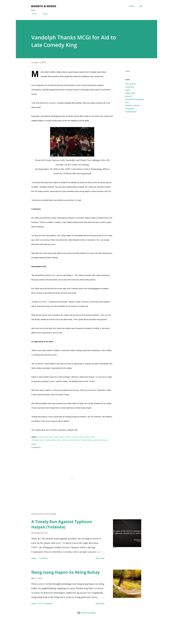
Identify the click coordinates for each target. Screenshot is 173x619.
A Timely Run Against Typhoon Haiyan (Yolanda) (61, 524)
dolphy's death (130, 93)
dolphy (127, 90)
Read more (100, 558)
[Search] (132, 6)
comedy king (129, 87)
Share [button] (127, 71)
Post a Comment (45, 604)
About (44, 14)
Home (33, 14)
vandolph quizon (131, 112)
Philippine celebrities (132, 105)
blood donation (130, 84)
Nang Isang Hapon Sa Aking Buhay (65, 572)
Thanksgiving (129, 108)
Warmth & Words (43, 6)
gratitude (128, 96)
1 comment (43, 558)
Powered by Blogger (86, 613)
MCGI (127, 102)
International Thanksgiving (134, 99)
